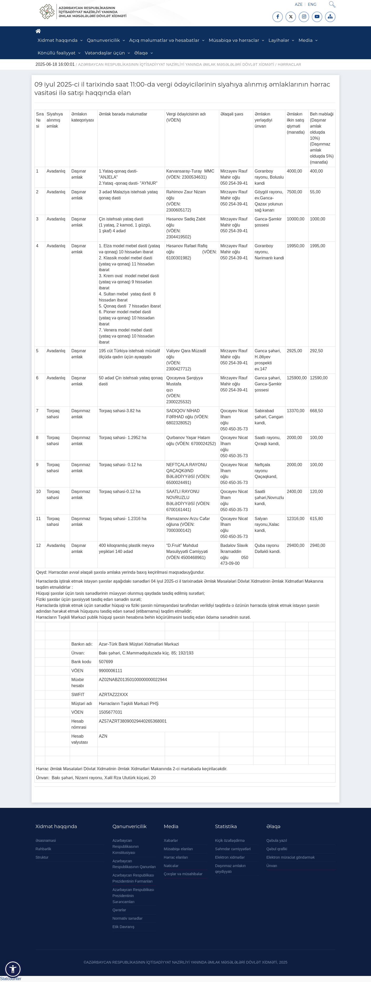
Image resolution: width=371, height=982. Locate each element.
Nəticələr (171, 866)
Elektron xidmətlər (230, 857)
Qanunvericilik (103, 40)
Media (306, 40)
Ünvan (272, 866)
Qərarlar (119, 910)
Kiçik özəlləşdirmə (230, 840)
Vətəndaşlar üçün (105, 53)
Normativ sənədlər (128, 918)
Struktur (42, 857)
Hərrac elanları (176, 857)
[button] (13, 969)
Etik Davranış (123, 927)
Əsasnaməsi (46, 840)
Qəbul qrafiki (277, 849)
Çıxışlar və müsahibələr (183, 874)
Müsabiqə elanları (178, 849)
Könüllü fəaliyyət (57, 53)
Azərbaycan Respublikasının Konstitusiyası (126, 846)
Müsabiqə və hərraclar (234, 40)
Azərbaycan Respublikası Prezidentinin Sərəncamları (133, 896)
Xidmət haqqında (58, 40)
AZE (299, 4)
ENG (312, 4)
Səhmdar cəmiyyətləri (233, 849)
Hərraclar (289, 64)
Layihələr (279, 40)
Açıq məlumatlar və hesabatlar (164, 40)
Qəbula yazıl (277, 840)
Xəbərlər (171, 840)
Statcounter (10, 978)
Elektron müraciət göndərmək (291, 857)
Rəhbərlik (43, 849)
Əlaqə (141, 53)
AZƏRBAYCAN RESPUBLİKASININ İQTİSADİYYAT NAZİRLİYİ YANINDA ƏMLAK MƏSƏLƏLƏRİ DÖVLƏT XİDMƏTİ (176, 64)
